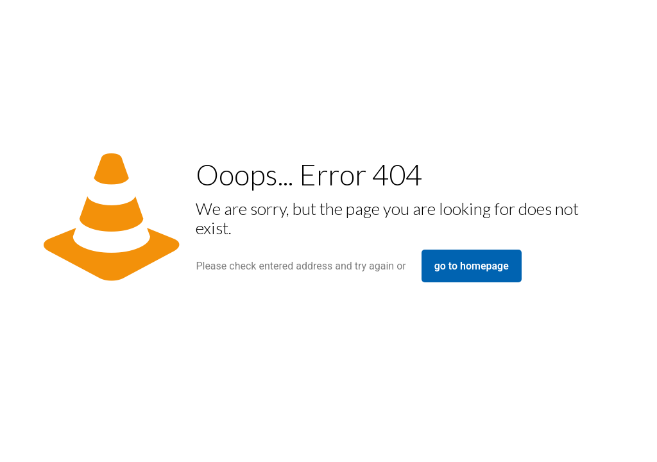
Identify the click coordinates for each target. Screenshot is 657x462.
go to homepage (471, 266)
